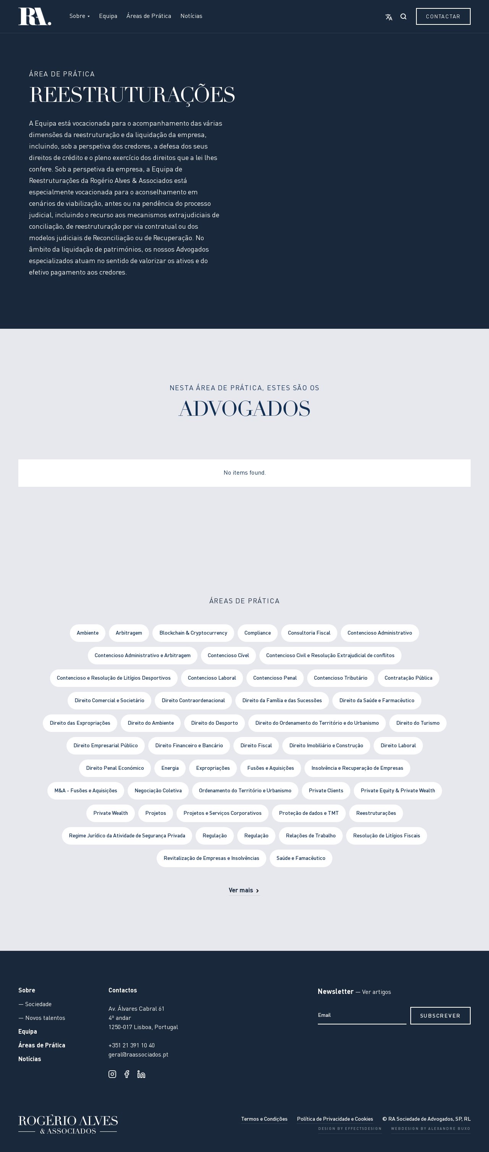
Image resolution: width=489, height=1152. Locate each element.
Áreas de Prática (148, 16)
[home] (34, 16)
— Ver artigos (372, 992)
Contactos (122, 991)
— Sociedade (35, 1005)
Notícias (191, 16)
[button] (80, 16)
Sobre (26, 991)
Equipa (108, 16)
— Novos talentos (41, 1018)
